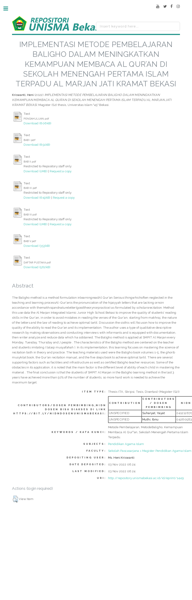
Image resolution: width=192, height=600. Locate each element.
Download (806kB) (37, 123)
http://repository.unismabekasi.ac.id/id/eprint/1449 (146, 478)
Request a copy (61, 171)
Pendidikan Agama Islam (126, 444)
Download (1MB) (35, 171)
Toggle (8, 8)
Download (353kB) (37, 246)
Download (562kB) (37, 267)
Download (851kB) (37, 144)
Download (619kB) (37, 197)
